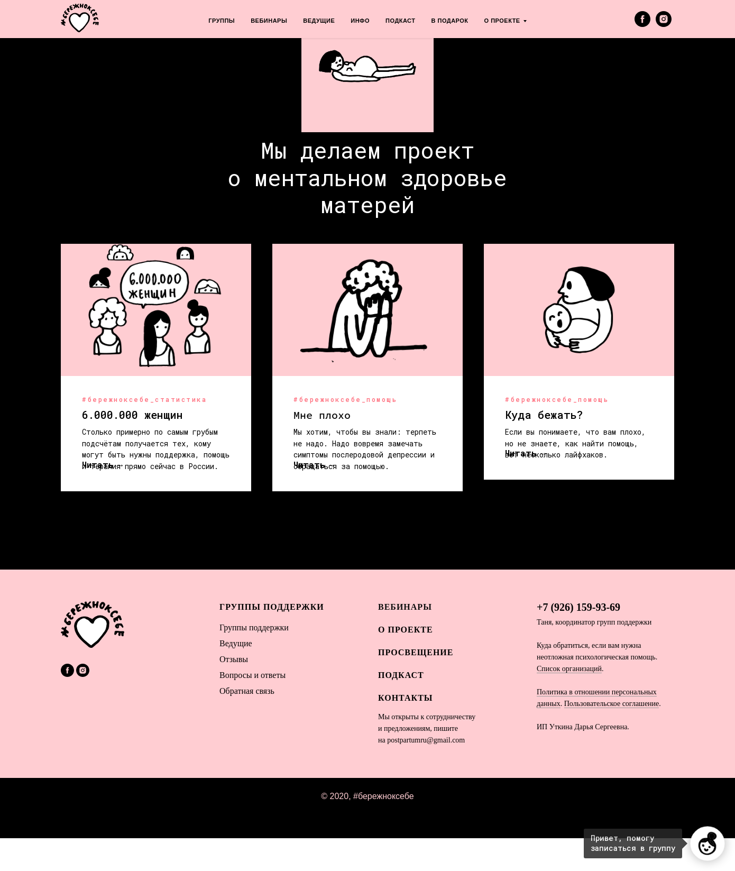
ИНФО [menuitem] (360, 20)
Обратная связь (246, 724)
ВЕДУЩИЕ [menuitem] (319, 20)
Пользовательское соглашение (611, 736)
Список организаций (569, 701)
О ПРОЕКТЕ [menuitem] (502, 20)
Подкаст (401, 708)
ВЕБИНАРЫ (405, 639)
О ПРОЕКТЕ (405, 662)
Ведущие (235, 676)
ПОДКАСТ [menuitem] (400, 20)
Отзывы (233, 692)
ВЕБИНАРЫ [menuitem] (269, 20)
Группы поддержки (271, 639)
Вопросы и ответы (252, 708)
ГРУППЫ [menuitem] (221, 20)
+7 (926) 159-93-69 (578, 640)
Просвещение (415, 685)
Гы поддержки (254, 660)
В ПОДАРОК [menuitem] (449, 20)
